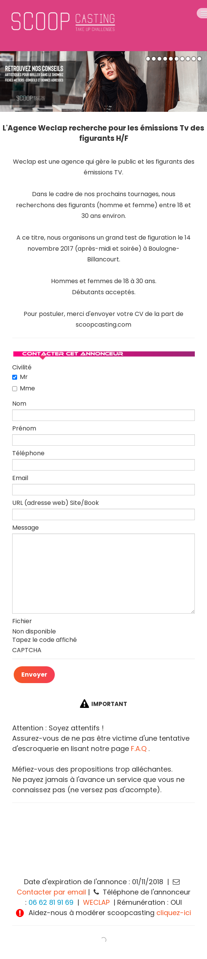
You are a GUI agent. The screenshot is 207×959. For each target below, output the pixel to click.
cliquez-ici (173, 912)
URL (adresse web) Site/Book (55, 503)
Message (25, 528)
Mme (23, 388)
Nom (19, 404)
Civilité (22, 367)
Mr (20, 377)
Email (20, 478)
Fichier (22, 621)
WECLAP (96, 902)
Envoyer (34, 674)
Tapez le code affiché (44, 640)
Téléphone (28, 453)
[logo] (85, 25)
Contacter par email (51, 892)
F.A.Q (138, 748)
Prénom (24, 428)
